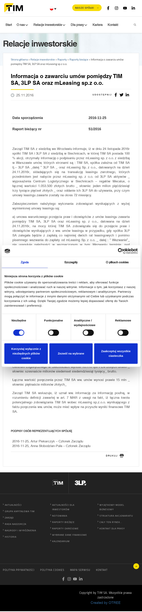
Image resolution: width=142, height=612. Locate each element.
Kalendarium (61, 542)
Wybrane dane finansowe (69, 535)
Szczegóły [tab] (71, 262)
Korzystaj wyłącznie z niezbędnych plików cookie (26, 353)
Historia (10, 537)
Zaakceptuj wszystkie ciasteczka (116, 353)
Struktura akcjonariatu (116, 516)
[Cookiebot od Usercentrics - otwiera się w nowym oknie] (121, 251)
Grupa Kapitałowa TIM (20, 512)
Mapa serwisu (80, 571)
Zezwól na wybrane (71, 353)
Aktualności (13, 505)
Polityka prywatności (18, 571)
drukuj (112, 456)
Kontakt (102, 571)
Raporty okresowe (65, 529)
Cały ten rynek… (110, 523)
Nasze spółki (84, 8)
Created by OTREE (106, 603)
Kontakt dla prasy (112, 529)
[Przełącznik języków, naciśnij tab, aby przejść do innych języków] (53, 9)
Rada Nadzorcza (15, 525)
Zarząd (9, 518)
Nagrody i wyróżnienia (20, 531)
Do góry (136, 566)
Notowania (59, 516)
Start (8, 25)
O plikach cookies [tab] (117, 262)
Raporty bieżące (63, 523)
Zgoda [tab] (25, 262)
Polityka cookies (52, 571)
